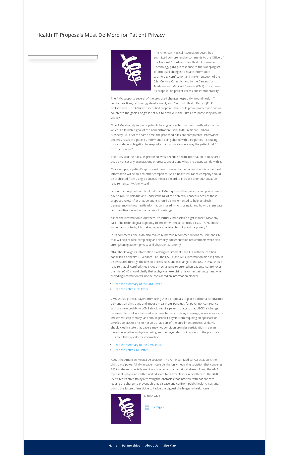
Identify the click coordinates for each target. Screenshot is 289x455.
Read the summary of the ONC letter (138, 284)
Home (113, 445)
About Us (151, 445)
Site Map (169, 445)
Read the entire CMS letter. (131, 350)
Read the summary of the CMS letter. (138, 345)
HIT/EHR (158, 407)
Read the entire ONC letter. (131, 289)
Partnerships (131, 445)
